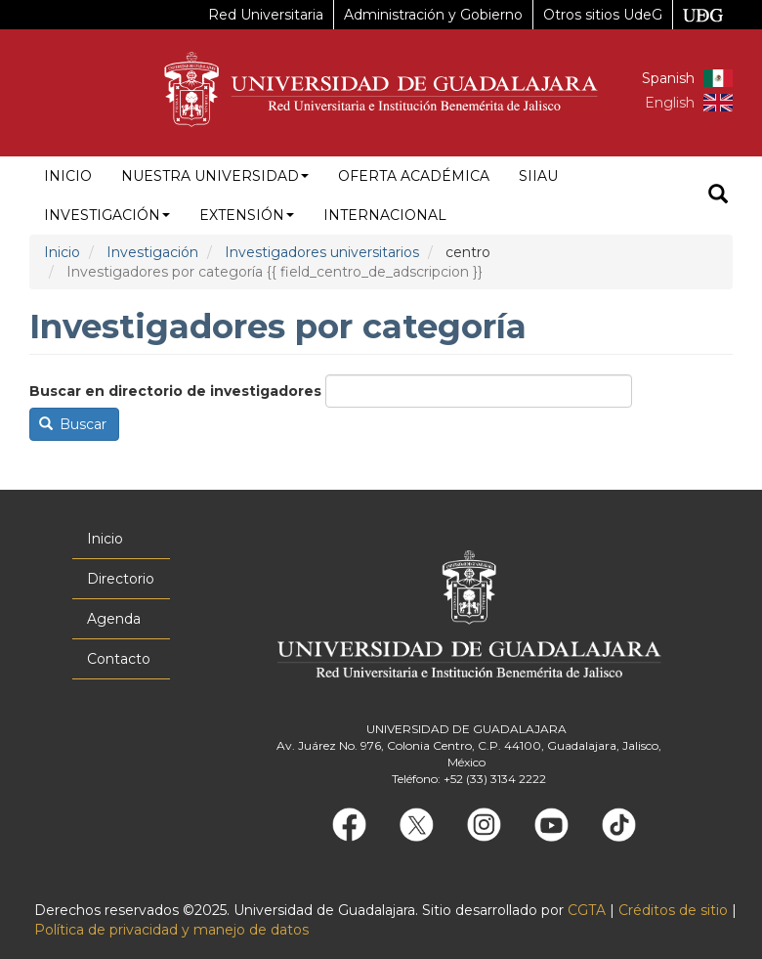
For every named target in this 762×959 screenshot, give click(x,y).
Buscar (73, 424)
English (670, 102)
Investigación (107, 215)
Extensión (246, 215)
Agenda (114, 619)
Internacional (384, 215)
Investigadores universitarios (322, 252)
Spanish (668, 78)
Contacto (118, 659)
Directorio (120, 579)
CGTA (587, 910)
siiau (538, 176)
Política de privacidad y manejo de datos (171, 929)
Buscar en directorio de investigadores (175, 391)
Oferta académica (413, 176)
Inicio (68, 176)
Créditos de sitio (673, 910)
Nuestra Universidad (215, 176)
